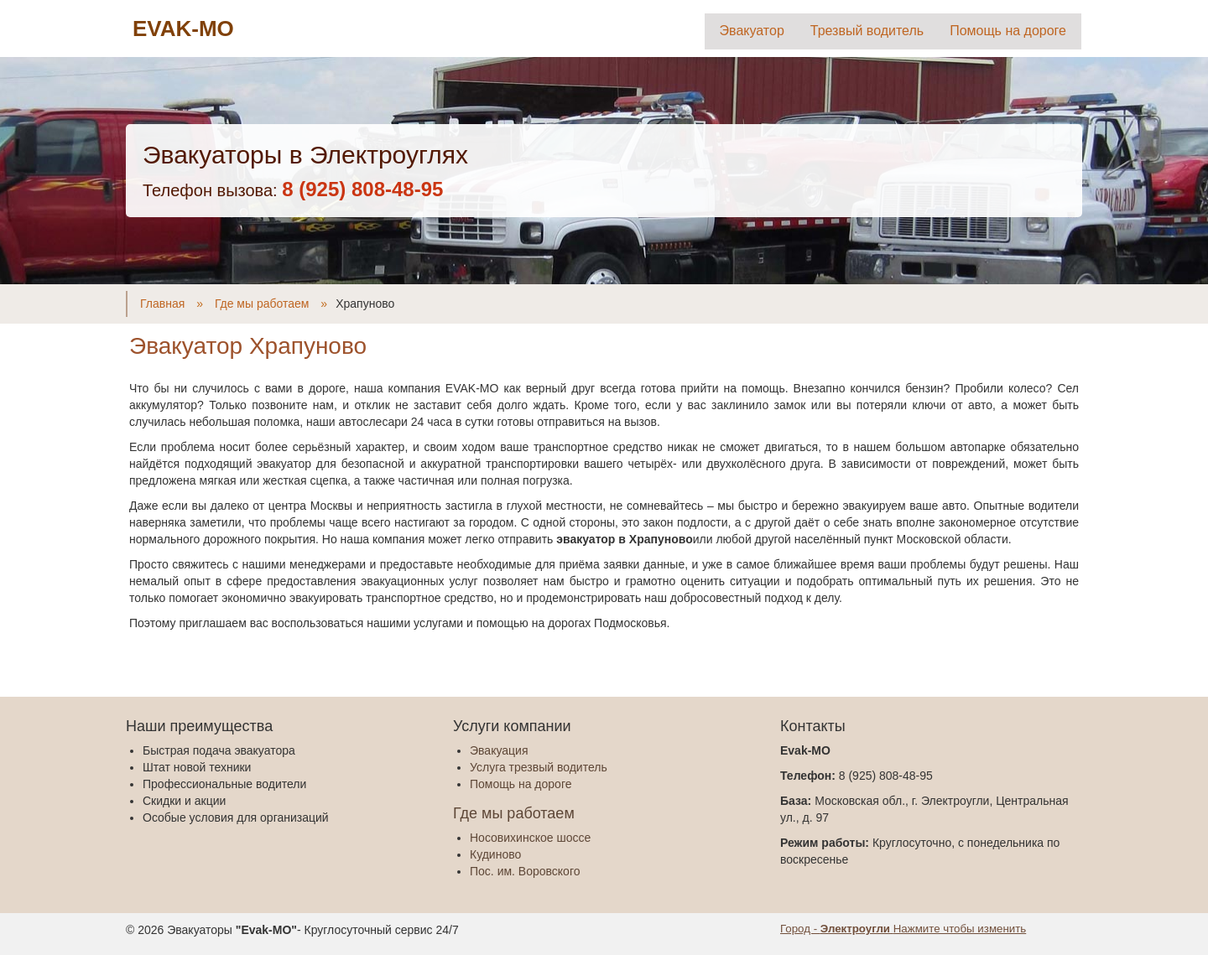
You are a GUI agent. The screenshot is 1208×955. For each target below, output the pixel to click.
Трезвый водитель (867, 30)
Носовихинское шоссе (530, 837)
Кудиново (495, 854)
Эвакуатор (752, 30)
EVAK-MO (183, 28)
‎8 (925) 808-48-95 (362, 189)
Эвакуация (499, 750)
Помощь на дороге (1008, 30)
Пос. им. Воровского (525, 871)
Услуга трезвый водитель (538, 767)
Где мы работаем (514, 813)
